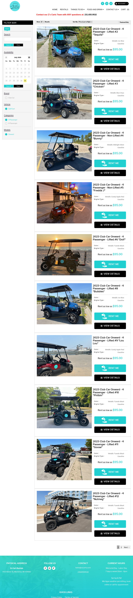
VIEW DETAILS (110, 66)
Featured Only (123, 22)
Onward (9, 134)
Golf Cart (10, 109)
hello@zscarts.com (83, 539)
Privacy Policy (56, 569)
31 (25, 81)
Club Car (10, 98)
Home (55, 9)
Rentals (64, 9)
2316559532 (83, 544)
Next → (127, 519)
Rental (7, 28)
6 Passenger (11, 123)
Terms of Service (72, 569)
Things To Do (78, 9)
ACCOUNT (122, 4)
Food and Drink (95, 9)
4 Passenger (11, 120)
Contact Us (112, 9)
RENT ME (110, 58)
